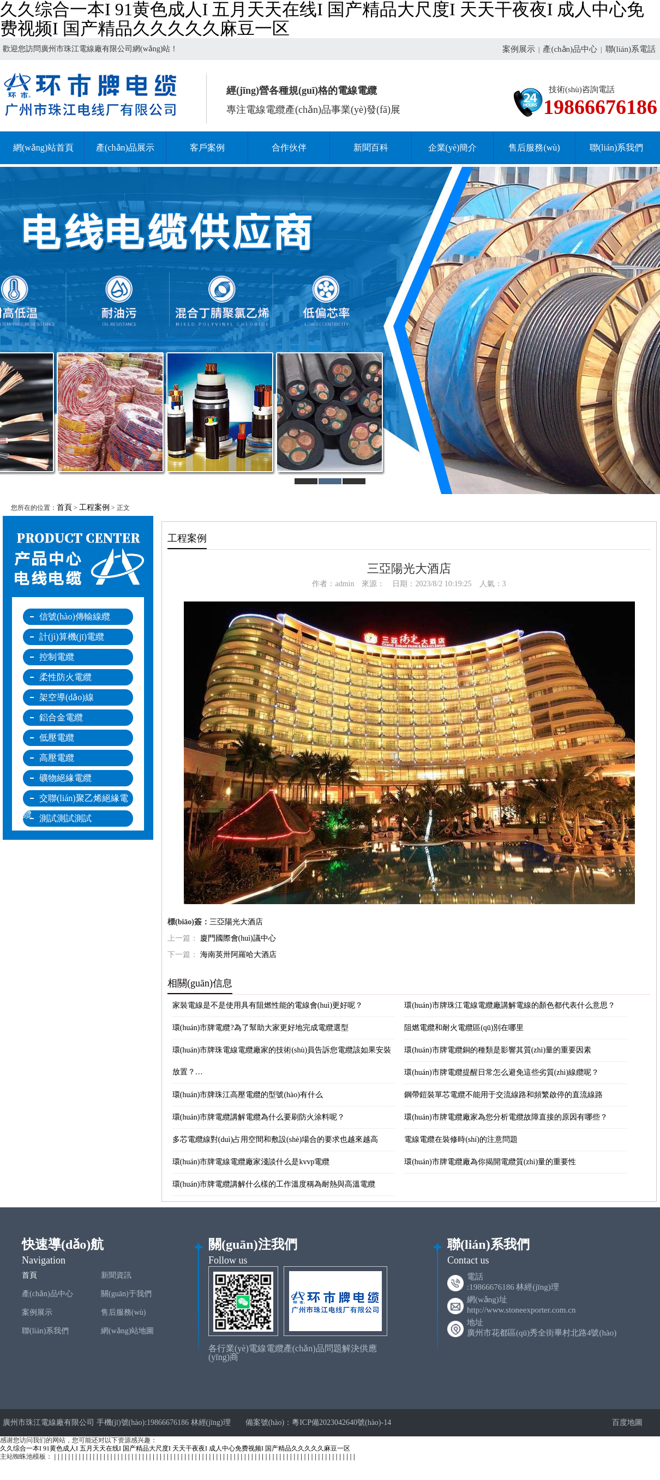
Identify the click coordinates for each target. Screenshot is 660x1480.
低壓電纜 (56, 737)
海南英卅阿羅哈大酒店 (238, 954)
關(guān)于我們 (126, 1294)
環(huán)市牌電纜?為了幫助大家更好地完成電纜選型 (260, 1028)
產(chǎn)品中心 (570, 49)
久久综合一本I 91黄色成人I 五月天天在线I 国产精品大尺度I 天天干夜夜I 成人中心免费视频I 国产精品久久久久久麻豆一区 (175, 1448)
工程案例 (94, 507)
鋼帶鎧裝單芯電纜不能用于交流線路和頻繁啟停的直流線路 (503, 1095)
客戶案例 (207, 147)
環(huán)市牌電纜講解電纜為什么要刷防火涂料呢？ (258, 1117)
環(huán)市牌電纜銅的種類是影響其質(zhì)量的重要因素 (497, 1050)
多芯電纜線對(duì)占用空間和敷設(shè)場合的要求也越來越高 (275, 1139)
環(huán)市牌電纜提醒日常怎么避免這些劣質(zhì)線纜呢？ (501, 1072)
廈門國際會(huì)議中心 (238, 938)
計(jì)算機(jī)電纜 (71, 636)
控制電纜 (56, 656)
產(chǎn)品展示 (125, 147)
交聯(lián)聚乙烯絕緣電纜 (75, 800)
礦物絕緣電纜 (65, 778)
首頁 (64, 507)
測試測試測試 (65, 818)
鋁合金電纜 (61, 717)
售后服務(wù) (534, 147)
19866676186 (600, 107)
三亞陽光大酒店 (236, 922)
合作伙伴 (289, 147)
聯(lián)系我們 (617, 147)
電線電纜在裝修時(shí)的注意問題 (461, 1139)
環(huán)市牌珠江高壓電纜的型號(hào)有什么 (247, 1095)
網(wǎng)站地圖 (127, 1331)
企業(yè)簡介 (452, 147)
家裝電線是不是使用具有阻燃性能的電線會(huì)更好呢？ (267, 1005)
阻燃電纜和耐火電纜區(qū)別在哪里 (464, 1028)
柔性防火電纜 (65, 677)
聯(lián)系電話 (630, 49)
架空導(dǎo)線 (66, 697)
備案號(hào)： (268, 1423)
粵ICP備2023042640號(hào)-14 (341, 1423)
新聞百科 (370, 147)
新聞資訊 (116, 1275)
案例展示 (518, 49)
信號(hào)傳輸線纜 (74, 616)
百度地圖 (623, 1423)
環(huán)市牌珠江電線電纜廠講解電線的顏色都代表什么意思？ (509, 1005)
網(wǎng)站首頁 (43, 147)
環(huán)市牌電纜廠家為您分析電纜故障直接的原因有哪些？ (506, 1117)
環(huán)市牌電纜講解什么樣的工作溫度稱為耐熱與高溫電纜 (274, 1184)
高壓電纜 (56, 757)
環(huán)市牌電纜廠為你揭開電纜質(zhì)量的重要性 (490, 1162)
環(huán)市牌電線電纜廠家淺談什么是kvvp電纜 (251, 1162)
